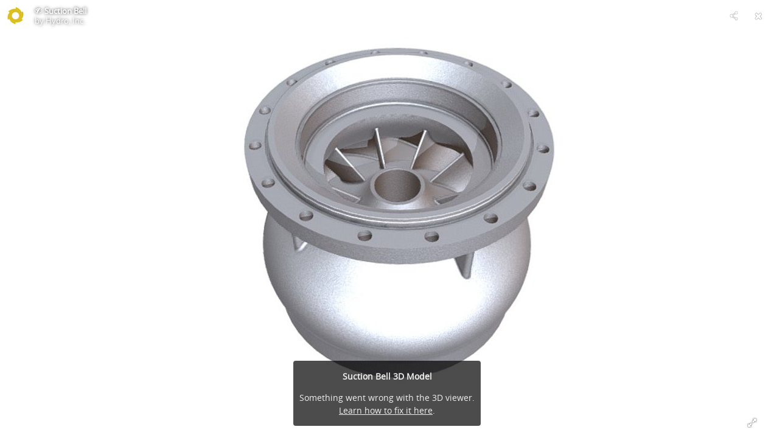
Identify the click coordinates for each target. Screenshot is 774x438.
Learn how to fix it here (386, 410)
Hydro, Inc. (65, 20)
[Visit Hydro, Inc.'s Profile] (16, 16)
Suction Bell (65, 10)
